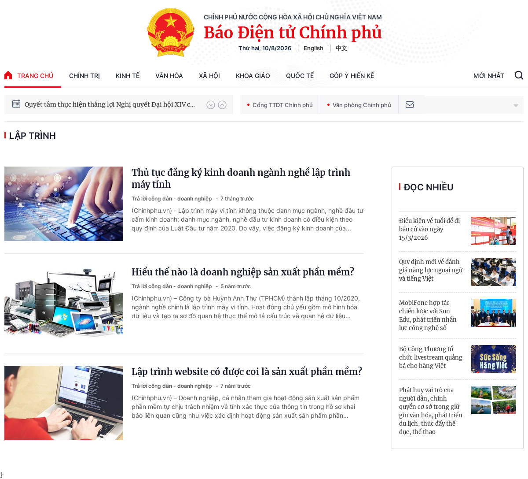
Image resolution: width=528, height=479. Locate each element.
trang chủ (28, 75)
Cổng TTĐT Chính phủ (280, 104)
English (313, 48)
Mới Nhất (488, 75)
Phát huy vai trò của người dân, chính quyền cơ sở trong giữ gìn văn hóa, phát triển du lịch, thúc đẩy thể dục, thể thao (430, 411)
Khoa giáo (253, 75)
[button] (210, 104)
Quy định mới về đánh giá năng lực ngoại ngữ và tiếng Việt (430, 270)
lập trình (32, 135)
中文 (341, 48)
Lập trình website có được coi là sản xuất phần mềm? (247, 371)
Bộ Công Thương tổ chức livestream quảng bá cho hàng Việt (430, 357)
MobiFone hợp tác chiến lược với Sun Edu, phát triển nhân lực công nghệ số (428, 315)
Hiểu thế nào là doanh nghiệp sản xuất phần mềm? (243, 272)
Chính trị (84, 75)
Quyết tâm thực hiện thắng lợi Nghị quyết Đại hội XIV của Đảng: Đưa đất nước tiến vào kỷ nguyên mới (111, 104)
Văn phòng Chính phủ (359, 104)
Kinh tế (127, 75)
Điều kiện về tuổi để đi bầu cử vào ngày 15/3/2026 (429, 229)
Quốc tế (300, 75)
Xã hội (209, 75)
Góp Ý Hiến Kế (352, 75)
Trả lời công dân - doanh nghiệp (172, 198)
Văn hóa (169, 75)
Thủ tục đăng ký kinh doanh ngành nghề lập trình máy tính (241, 178)
